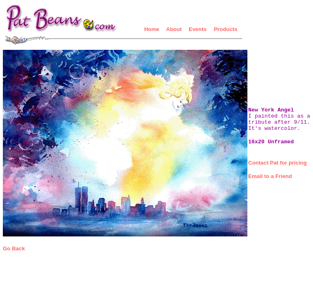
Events (198, 29)
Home (151, 29)
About (174, 29)
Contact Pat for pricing (277, 163)
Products (226, 29)
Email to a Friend (270, 176)
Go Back (14, 248)
